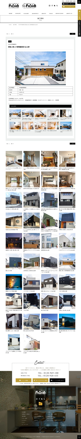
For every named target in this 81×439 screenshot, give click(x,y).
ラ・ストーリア (25, 424)
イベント (36, 412)
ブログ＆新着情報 (37, 416)
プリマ (23, 422)
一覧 (72, 33)
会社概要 (24, 412)
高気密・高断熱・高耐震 (52, 414)
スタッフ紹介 (24, 418)
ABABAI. (58, 436)
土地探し (49, 412)
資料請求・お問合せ (26, 414)
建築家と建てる (50, 416)
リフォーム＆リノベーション (39, 418)
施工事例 (24, 416)
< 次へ (7, 33)
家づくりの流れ (50, 418)
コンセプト (24, 420)
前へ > (12, 33)
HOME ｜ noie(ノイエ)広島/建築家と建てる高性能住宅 (32, 408)
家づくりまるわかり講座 (52, 420)
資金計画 (36, 420)
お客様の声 (36, 414)
